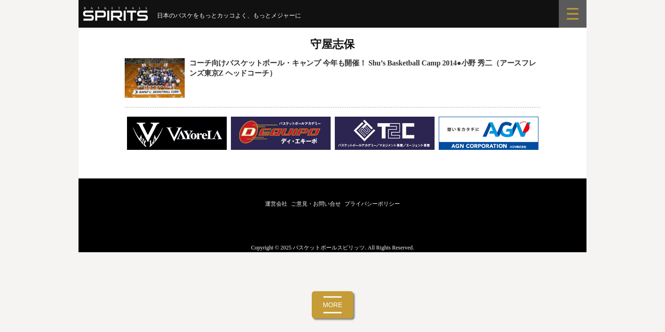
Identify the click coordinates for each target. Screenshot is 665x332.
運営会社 (276, 204)
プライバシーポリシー (372, 204)
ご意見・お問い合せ (316, 204)
